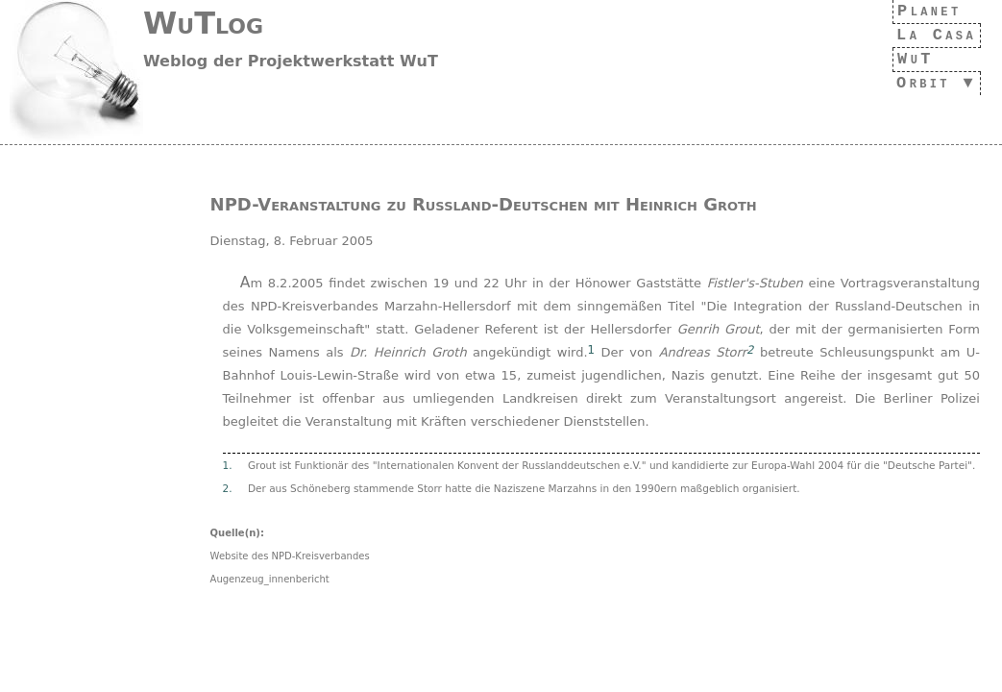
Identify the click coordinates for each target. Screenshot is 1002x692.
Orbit (917, 83)
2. (227, 488)
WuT (905, 59)
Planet (925, 11)
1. (227, 465)
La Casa (930, 35)
